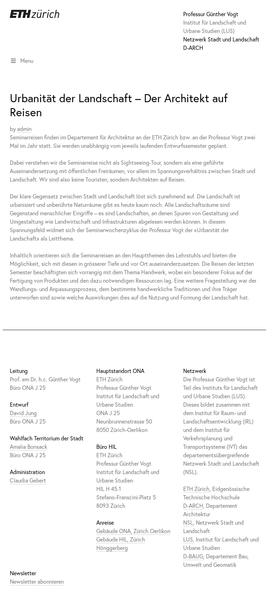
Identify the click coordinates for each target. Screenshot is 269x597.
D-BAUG (193, 556)
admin (24, 128)
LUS (188, 539)
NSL (188, 522)
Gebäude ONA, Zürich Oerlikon (133, 530)
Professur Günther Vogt (210, 14)
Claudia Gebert (28, 480)
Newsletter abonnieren (37, 581)
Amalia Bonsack (28, 446)
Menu (21, 60)
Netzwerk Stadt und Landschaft (221, 39)
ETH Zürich (196, 488)
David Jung (23, 412)
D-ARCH (193, 47)
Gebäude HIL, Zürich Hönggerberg (120, 543)
